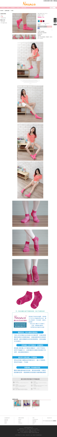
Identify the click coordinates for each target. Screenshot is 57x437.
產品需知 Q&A (34, 420)
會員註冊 (48, 0)
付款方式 (19, 420)
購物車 (55, 23)
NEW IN (3, 7)
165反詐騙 (44, 0)
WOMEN (13, 7)
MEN (8, 7)
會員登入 (51, 0)
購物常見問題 (6, 420)
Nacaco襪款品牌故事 (35, 419)
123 (33, 424)
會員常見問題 (6, 419)
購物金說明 (19, 419)
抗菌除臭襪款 (7, 10)
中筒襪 (12, 10)
